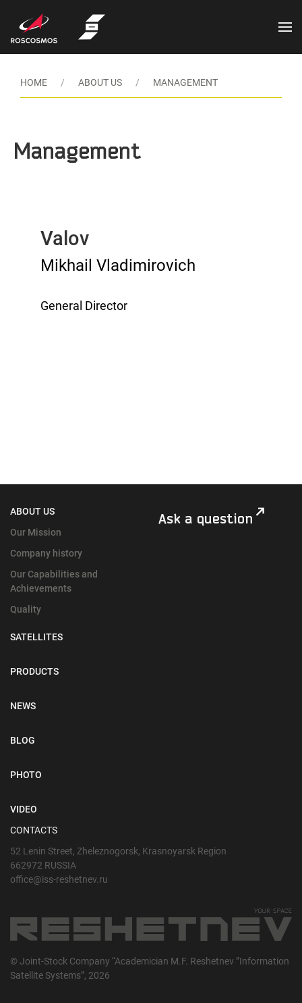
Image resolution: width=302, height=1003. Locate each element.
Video (23, 809)
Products (34, 671)
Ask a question (205, 518)
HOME (33, 82)
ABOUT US (100, 82)
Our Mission (35, 532)
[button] (285, 27)
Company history (46, 553)
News (23, 705)
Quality (25, 609)
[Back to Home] (91, 27)
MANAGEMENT (185, 82)
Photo (26, 774)
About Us (32, 511)
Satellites (36, 637)
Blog (22, 740)
